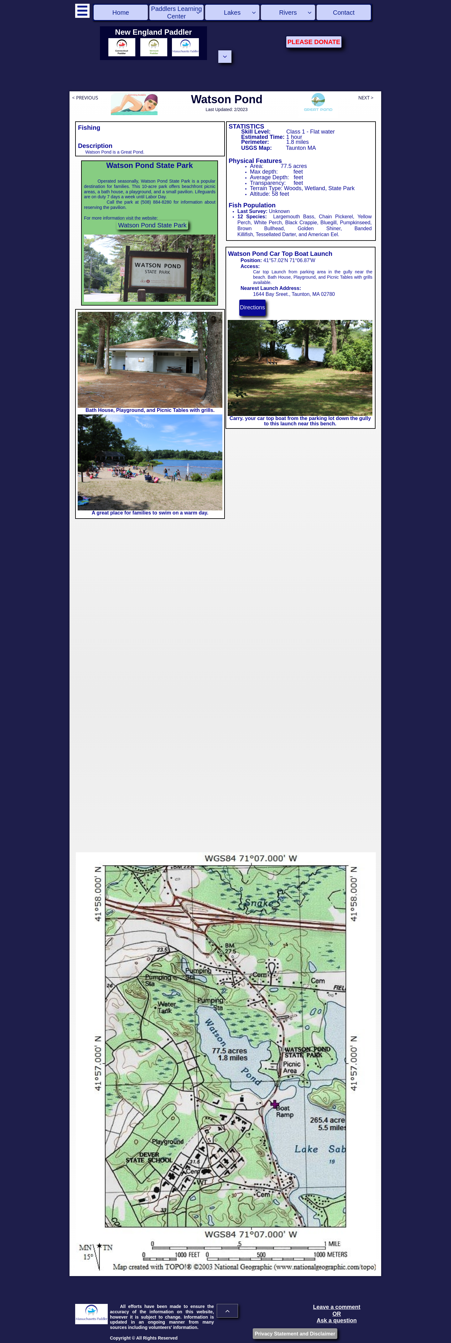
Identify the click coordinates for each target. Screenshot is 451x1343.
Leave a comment (336, 1307)
